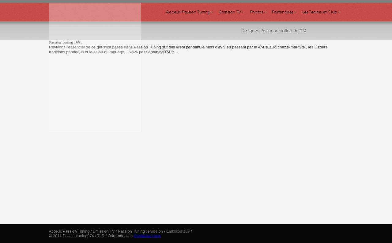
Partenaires (284, 12)
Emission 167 (178, 231)
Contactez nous (147, 236)
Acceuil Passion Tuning (189, 12)
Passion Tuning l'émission (140, 231)
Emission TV (231, 12)
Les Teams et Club (321, 12)
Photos (258, 12)
